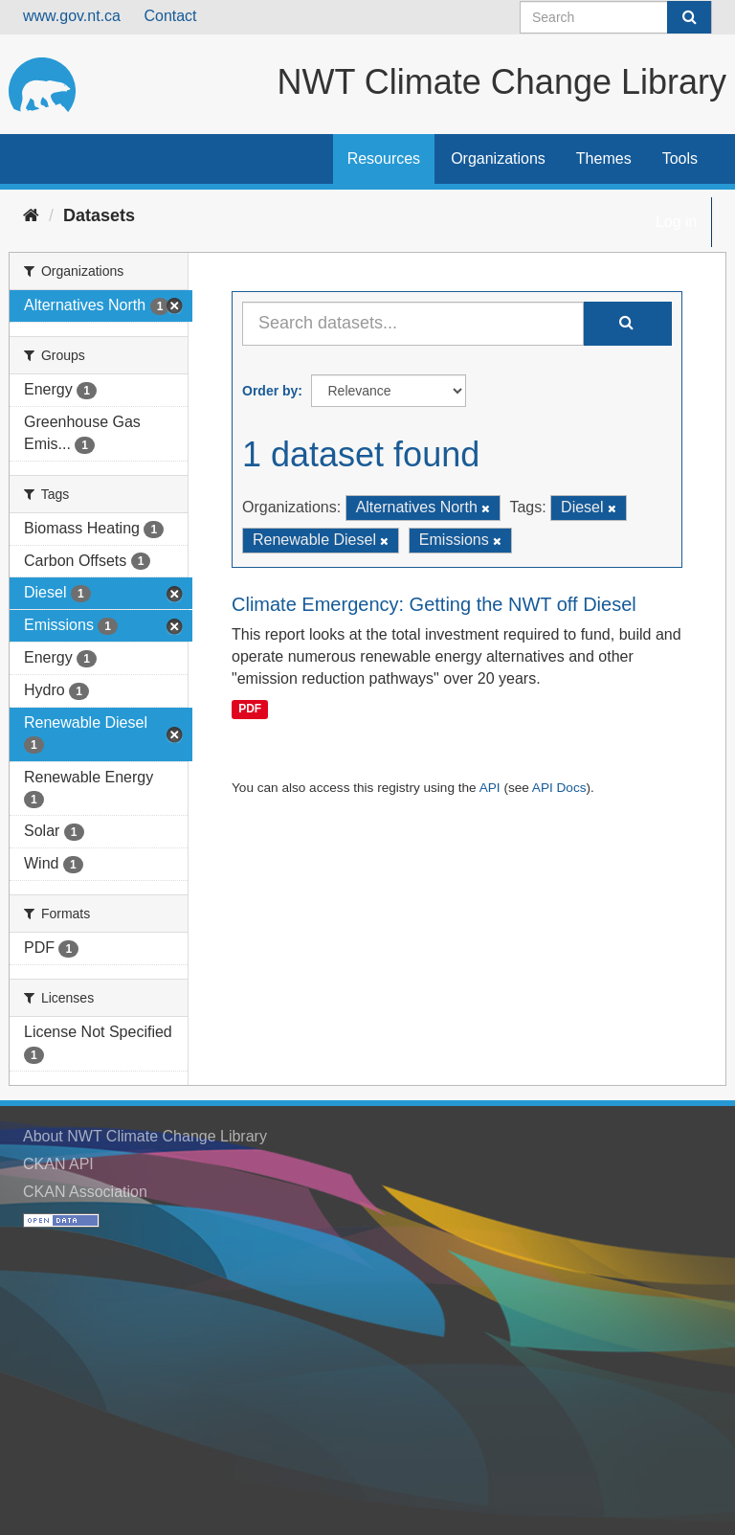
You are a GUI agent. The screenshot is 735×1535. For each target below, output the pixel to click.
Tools (680, 158)
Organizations (498, 158)
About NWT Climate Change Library (145, 1136)
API (490, 787)
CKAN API (58, 1164)
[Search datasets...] (413, 324)
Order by (270, 390)
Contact (170, 16)
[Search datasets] (616, 17)
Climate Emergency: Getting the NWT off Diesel (434, 604)
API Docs (559, 787)
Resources (383, 158)
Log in (677, 222)
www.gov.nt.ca (72, 16)
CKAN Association (85, 1192)
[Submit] (689, 17)
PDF (249, 708)
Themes (604, 158)
